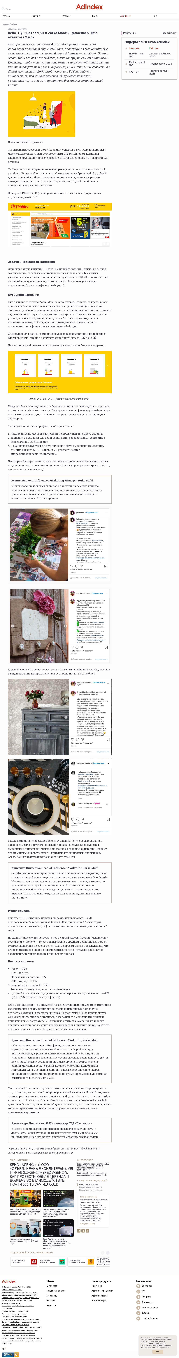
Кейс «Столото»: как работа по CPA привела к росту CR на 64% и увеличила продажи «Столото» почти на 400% (93, 1167)
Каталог (51, 1300)
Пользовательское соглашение (14, 1317)
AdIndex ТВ (125, 16)
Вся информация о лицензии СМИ (15, 1311)
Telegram (146, 1296)
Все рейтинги (169, 33)
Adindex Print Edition (102, 1291)
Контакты (146, 1286)
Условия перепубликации (12, 1290)
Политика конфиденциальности (14, 1314)
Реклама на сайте (56, 1291)
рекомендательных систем (151, 1347)
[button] (108, 1253)
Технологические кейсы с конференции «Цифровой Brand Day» (24, 1241)
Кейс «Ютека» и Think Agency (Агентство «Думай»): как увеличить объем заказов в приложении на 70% (56, 1213)
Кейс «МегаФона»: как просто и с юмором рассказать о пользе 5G (92, 1174)
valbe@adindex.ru (87, 1224)
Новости (51, 1305)
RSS (143, 1291)
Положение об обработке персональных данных (21, 1319)
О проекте (52, 1286)
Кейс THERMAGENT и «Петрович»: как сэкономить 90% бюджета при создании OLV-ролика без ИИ (25, 1212)
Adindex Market (99, 1296)
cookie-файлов (159, 1343)
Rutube (145, 1313)
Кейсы (14, 24)
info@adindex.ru (149, 1318)
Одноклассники (149, 1307)
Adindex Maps (99, 1300)
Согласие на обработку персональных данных (20, 1322)
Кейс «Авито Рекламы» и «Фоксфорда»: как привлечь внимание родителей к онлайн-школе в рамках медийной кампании (56, 1243)
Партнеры (52, 1296)
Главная (5, 24)
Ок (157, 1351)
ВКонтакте (147, 1302)
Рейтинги (97, 1286)
